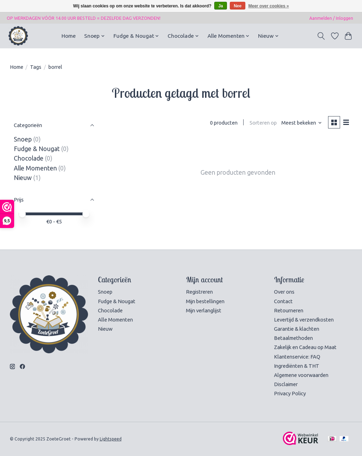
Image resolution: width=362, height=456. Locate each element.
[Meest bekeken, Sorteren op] (301, 123)
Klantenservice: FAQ (297, 357)
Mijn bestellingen (205, 301)
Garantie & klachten (296, 329)
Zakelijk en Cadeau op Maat (305, 347)
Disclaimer (286, 384)
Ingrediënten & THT (296, 366)
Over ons (284, 292)
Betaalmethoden (293, 338)
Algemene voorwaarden (301, 375)
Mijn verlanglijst (203, 310)
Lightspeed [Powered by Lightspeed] (111, 439)
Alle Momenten (35, 168)
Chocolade (28, 158)
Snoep (23, 139)
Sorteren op (263, 123)
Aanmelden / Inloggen (331, 18)
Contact (283, 301)
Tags (35, 67)
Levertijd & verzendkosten (304, 320)
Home (69, 36)
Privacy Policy (290, 393)
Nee (237, 6)
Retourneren (288, 310)
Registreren (199, 292)
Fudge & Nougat (37, 148)
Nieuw (23, 177)
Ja (220, 6)
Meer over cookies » (269, 6)
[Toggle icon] (321, 36)
